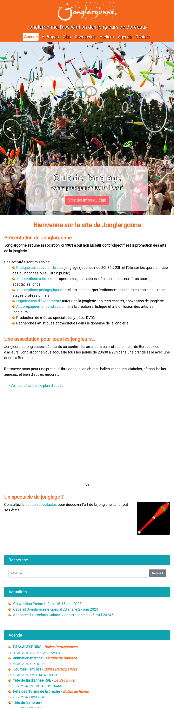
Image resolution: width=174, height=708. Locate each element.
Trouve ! (157, 573)
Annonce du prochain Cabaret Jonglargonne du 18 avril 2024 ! (63, 615)
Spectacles (85, 36)
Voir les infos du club (87, 200)
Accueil (31, 36)
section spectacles (41, 504)
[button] (8, 128)
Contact (143, 36)
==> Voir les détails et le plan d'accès (34, 385)
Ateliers (107, 36)
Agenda (125, 36)
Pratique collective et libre (37, 267)
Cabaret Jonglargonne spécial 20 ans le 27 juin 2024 (55, 609)
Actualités (17, 592)
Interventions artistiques (36, 278)
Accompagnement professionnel (43, 306)
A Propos (50, 36)
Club (67, 36)
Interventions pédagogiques (39, 290)
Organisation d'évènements (38, 301)
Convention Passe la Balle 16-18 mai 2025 (47, 604)
